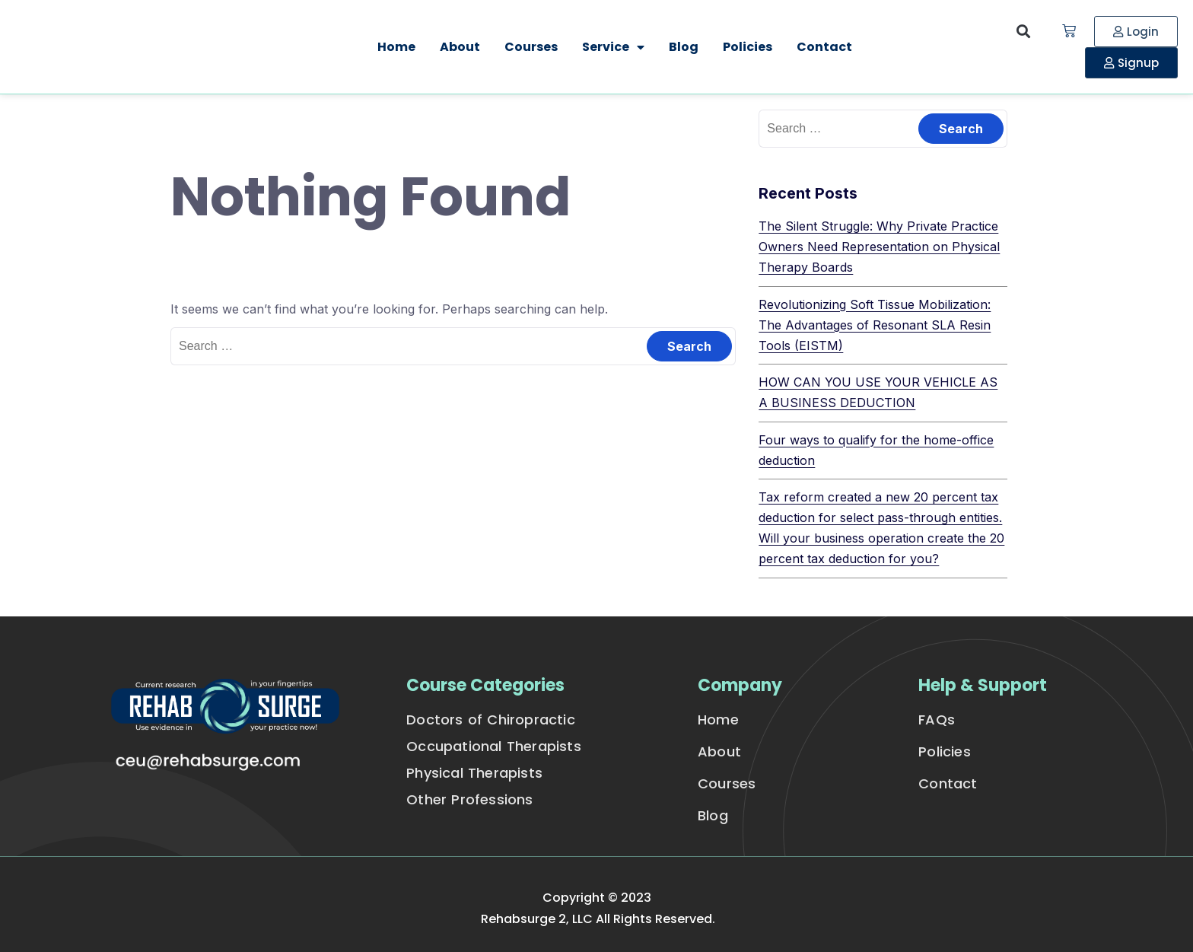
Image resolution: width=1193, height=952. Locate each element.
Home (396, 47)
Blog (683, 47)
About (460, 47)
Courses (531, 47)
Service (613, 47)
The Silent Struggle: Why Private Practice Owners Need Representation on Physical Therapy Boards (879, 246)
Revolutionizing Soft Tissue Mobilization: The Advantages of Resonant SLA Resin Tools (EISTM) (875, 325)
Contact (824, 47)
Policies (747, 47)
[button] (1023, 31)
